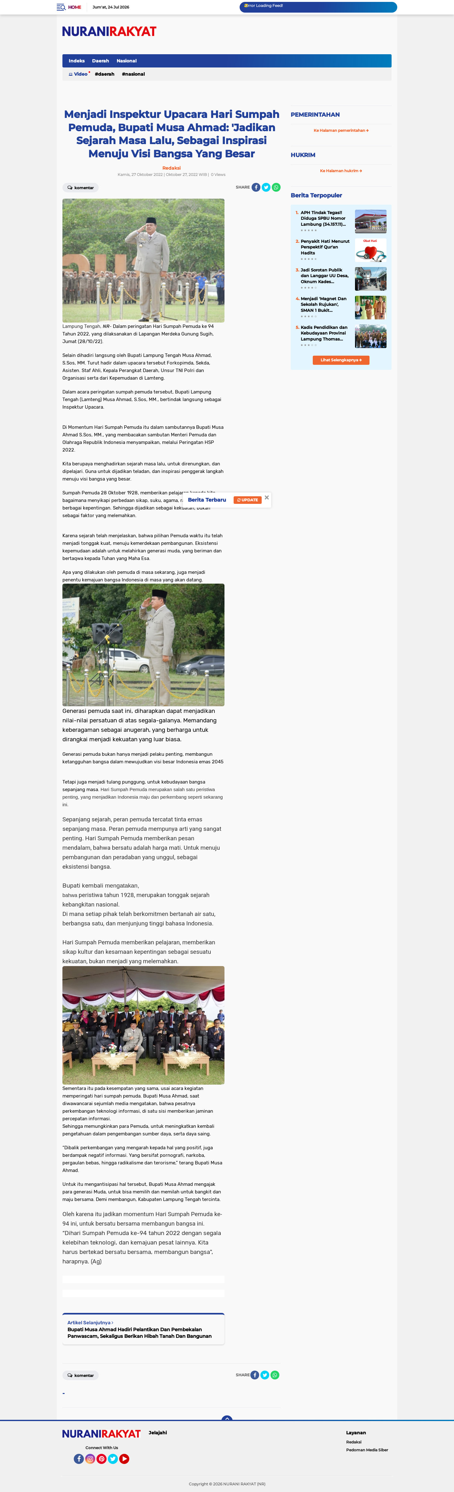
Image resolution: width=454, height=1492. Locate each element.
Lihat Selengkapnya (341, 360)
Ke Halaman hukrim (341, 170)
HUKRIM (303, 155)
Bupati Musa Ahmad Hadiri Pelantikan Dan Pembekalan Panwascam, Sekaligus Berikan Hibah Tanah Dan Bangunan (139, 1332)
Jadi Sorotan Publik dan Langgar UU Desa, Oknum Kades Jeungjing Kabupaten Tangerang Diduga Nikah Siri (324, 275)
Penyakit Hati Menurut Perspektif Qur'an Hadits (325, 247)
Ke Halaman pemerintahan (341, 130)
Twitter (116, 1462)
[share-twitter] (266, 187)
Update (247, 500)
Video (80, 74)
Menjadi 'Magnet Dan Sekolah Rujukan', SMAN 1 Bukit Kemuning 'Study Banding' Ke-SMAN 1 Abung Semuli (323, 304)
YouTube (128, 1462)
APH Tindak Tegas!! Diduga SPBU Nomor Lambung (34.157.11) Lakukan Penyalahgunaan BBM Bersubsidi (324, 218)
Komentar (80, 187)
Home (74, 7)
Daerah (100, 61)
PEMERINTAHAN (315, 114)
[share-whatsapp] (276, 187)
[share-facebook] (256, 187)
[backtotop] (227, 1421)
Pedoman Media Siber (367, 1450)
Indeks (76, 61)
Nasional (127, 61)
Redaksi (353, 1442)
